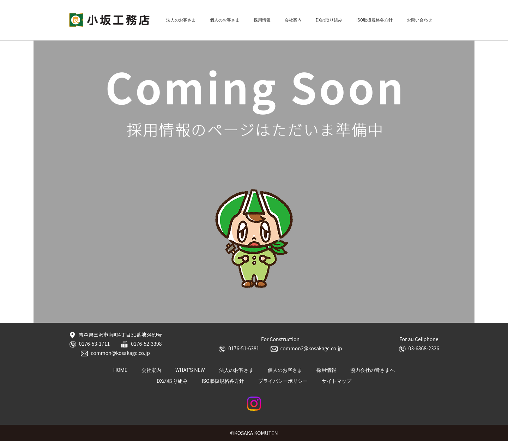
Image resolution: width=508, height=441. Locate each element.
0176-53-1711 (89, 344)
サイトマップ (336, 381)
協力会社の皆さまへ (372, 370)
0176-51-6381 (238, 348)
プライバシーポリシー (283, 381)
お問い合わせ (419, 20)
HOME (120, 370)
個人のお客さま (225, 20)
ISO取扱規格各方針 (374, 20)
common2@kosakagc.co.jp (306, 348)
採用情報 (262, 20)
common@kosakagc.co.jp (115, 353)
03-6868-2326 (419, 348)
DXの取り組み (329, 20)
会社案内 (293, 20)
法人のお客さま (181, 20)
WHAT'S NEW (190, 370)
